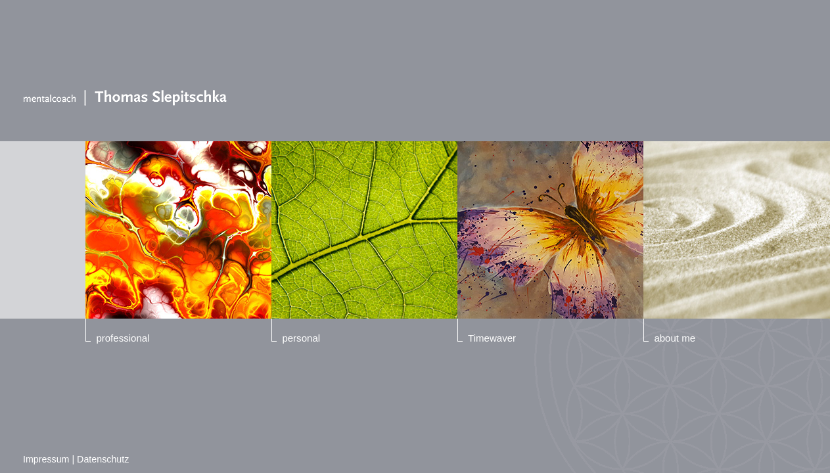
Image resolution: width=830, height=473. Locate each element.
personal (301, 338)
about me (674, 338)
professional (122, 338)
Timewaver (492, 338)
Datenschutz (103, 459)
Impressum (46, 459)
